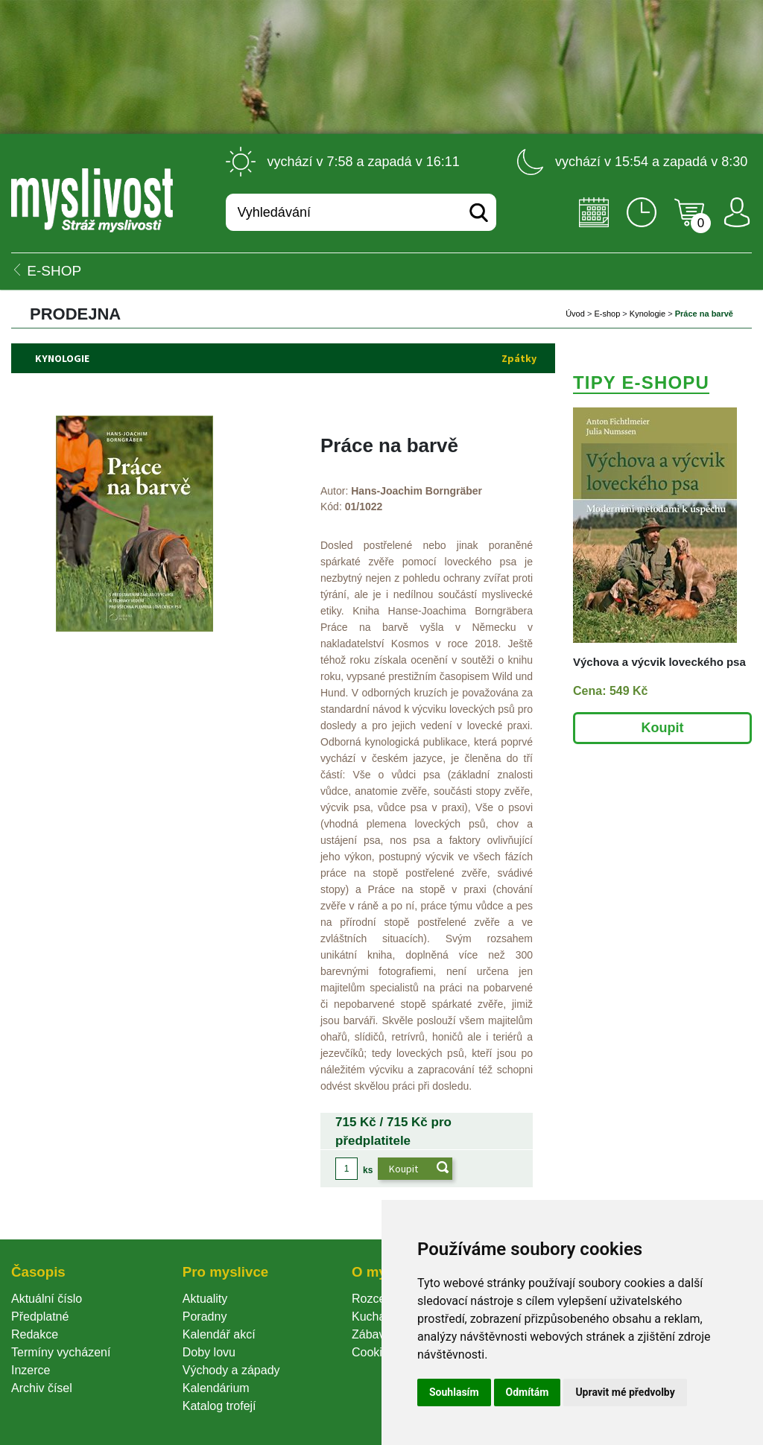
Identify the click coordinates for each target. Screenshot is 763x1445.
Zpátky (518, 358)
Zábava (371, 1334)
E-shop (607, 313)
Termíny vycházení (60, 1352)
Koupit (663, 727)
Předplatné (40, 1316)
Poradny (205, 1316)
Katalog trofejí (219, 1406)
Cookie (373, 1352)
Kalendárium (216, 1388)
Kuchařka (377, 1316)
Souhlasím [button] (454, 1392)
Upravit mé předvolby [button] (624, 1392)
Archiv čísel (41, 1388)
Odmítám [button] (527, 1392)
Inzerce (30, 1370)
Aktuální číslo (46, 1298)
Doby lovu (209, 1352)
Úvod (575, 313)
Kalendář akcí (219, 1334)
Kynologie (647, 313)
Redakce (34, 1334)
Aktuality (205, 1298)
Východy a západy (231, 1370)
